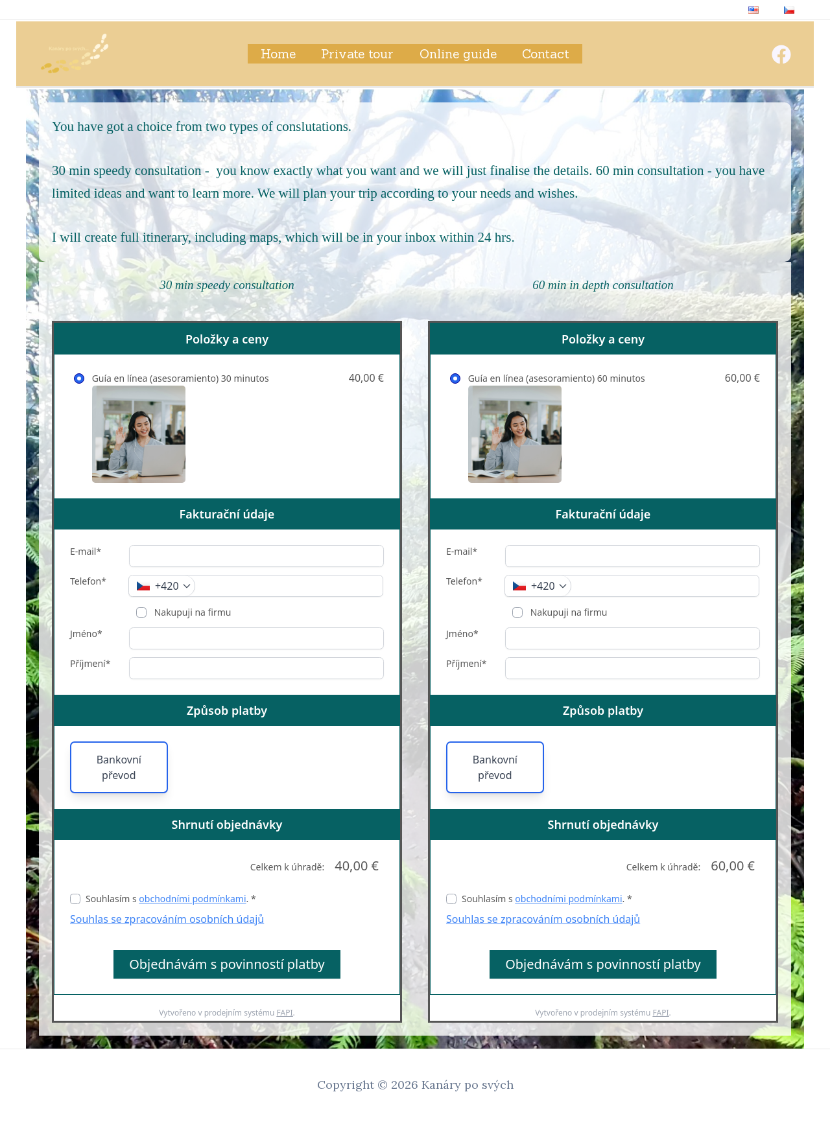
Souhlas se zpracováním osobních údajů (167, 919)
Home (279, 54)
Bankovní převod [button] (119, 767)
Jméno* (86, 633)
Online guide (457, 54)
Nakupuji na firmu (191, 612)
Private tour (358, 54)
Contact (544, 54)
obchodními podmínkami (192, 898)
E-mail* (85, 551)
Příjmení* (90, 663)
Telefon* (88, 581)
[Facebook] (781, 54)
